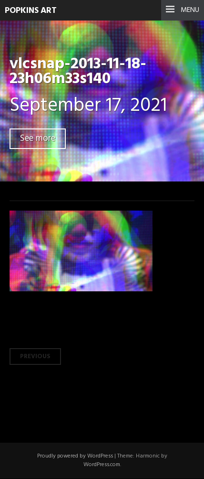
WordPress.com (101, 464)
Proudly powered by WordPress (75, 456)
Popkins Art (31, 11)
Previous (35, 356)
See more (37, 139)
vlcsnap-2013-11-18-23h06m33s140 (78, 72)
